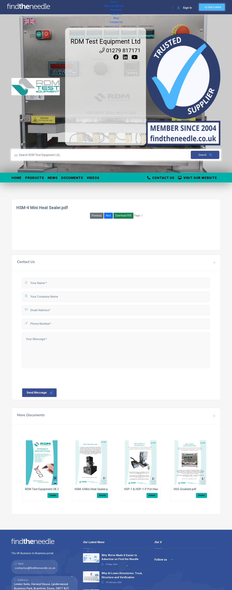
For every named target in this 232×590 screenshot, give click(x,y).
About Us (117, 7)
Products (34, 178)
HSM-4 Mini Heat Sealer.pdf (93, 489)
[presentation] (49, 378)
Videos (93, 178)
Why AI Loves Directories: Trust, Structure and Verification (122, 575)
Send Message (40, 392)
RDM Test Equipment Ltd (105, 41)
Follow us (163, 559)
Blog (130, 7)
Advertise (102, 7)
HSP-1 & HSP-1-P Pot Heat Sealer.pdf (148, 489)
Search (205, 154)
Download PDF (123, 215)
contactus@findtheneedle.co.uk (35, 568)
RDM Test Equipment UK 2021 (44, 489)
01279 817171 (120, 50)
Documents (72, 178)
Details (53, 495)
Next (108, 215)
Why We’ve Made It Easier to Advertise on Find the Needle (120, 557)
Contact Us (144, 7)
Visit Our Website (197, 178)
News (53, 178)
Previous (97, 215)
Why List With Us (81, 7)
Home (63, 7)
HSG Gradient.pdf (185, 489)
